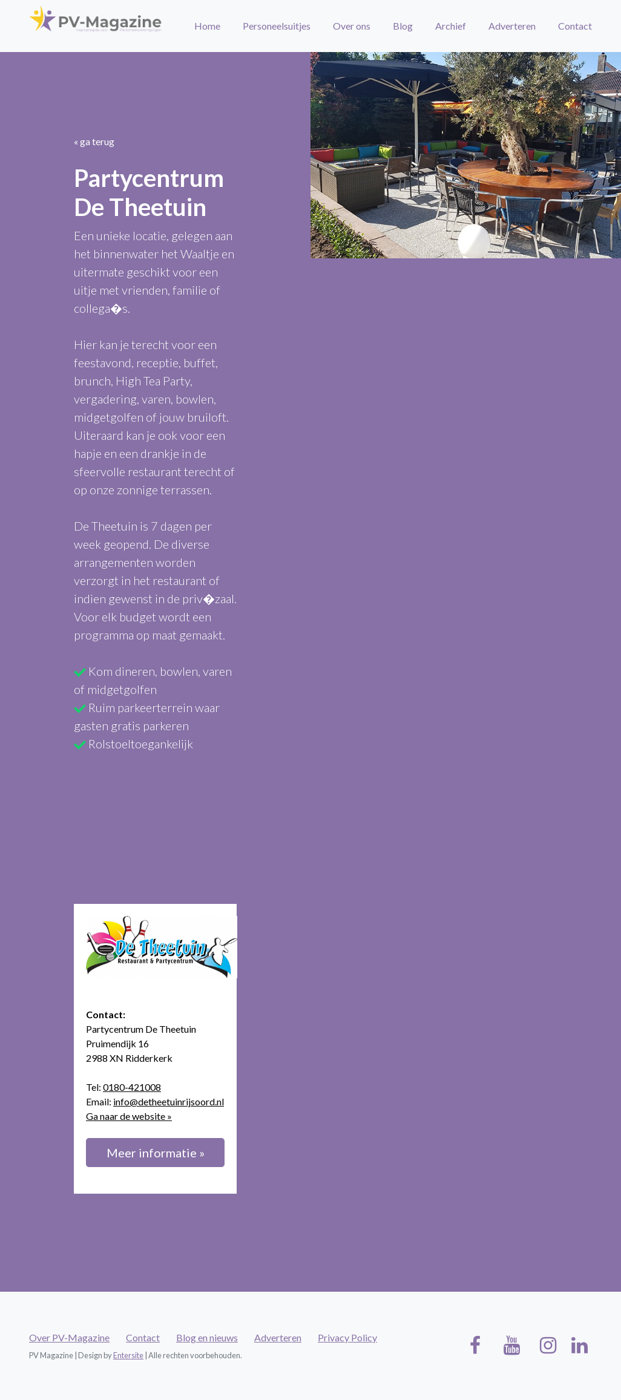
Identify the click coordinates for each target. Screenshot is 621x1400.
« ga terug (94, 141)
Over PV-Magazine (69, 1337)
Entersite (128, 1355)
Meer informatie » (156, 1152)
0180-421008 (132, 1087)
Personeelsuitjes (276, 25)
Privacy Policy (347, 1337)
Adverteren (512, 25)
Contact (575, 25)
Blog (403, 25)
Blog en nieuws (207, 1337)
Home (207, 25)
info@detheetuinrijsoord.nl (168, 1101)
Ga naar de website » (129, 1116)
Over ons (351, 25)
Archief (450, 25)
